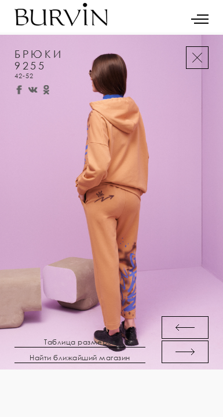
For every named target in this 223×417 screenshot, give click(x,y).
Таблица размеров (80, 342)
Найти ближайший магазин (80, 358)
